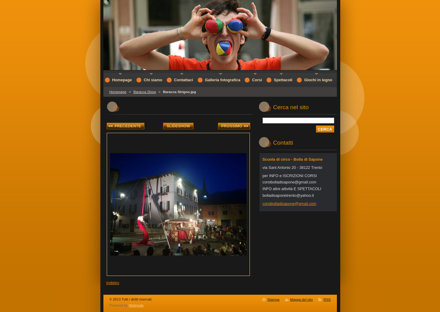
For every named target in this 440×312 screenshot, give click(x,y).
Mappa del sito (301, 299)
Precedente (125, 126)
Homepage (117, 92)
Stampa (273, 299)
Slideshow (178, 126)
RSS (327, 299)
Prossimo (234, 126)
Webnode (136, 305)
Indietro (112, 282)
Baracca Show (144, 92)
